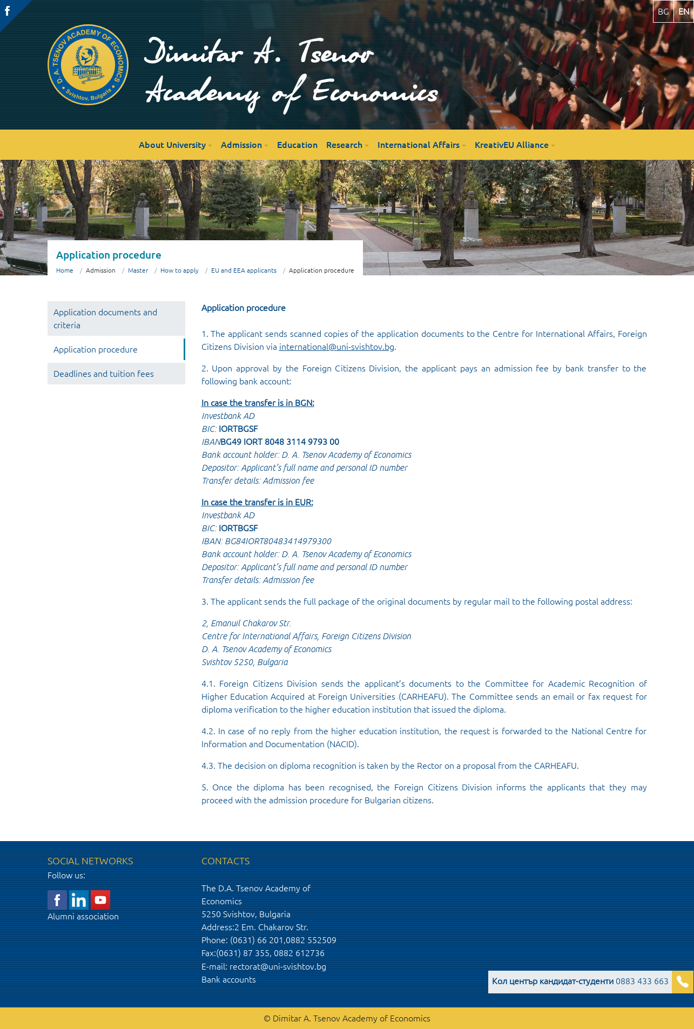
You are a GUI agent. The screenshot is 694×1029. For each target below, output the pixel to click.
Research (344, 145)
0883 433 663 (580, 981)
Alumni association (83, 916)
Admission (241, 145)
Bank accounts (228, 979)
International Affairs (419, 145)
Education (297, 145)
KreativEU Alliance (512, 145)
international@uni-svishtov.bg (336, 346)
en (683, 11)
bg (663, 11)
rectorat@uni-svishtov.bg (278, 966)
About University (172, 145)
